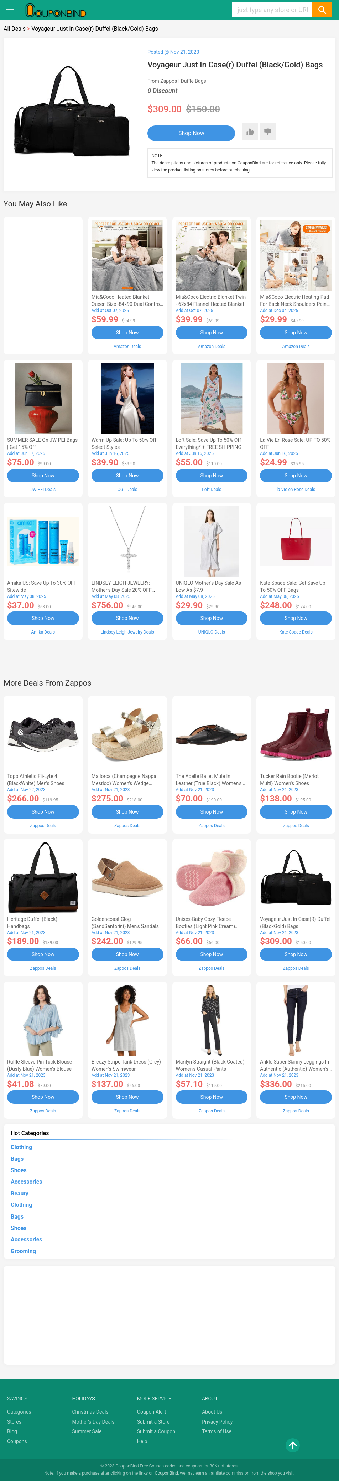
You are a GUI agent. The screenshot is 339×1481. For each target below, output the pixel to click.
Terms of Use (216, 1431)
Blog (12, 1431)
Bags (17, 1158)
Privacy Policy (217, 1422)
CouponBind (166, 1473)
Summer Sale (86, 1431)
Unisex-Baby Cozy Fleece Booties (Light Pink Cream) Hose (205, 926)
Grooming (23, 1251)
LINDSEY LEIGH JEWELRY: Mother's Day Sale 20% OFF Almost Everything (122, 590)
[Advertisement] (43, 284)
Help (142, 1441)
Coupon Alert (151, 1412)
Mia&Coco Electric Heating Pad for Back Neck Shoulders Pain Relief (294, 304)
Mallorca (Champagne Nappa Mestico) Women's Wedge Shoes (124, 783)
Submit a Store (153, 1422)
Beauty (19, 1193)
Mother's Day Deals (93, 1422)
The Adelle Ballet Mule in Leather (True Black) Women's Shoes (209, 783)
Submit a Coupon (156, 1431)
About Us (212, 1412)
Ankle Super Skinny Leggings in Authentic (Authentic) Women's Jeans (294, 1069)
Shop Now (191, 133)
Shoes (19, 1170)
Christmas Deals (90, 1412)
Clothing (21, 1147)
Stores (14, 1422)
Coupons (17, 1441)
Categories (19, 1412)
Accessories (26, 1181)
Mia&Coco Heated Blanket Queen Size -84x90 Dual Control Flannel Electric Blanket (126, 304)
